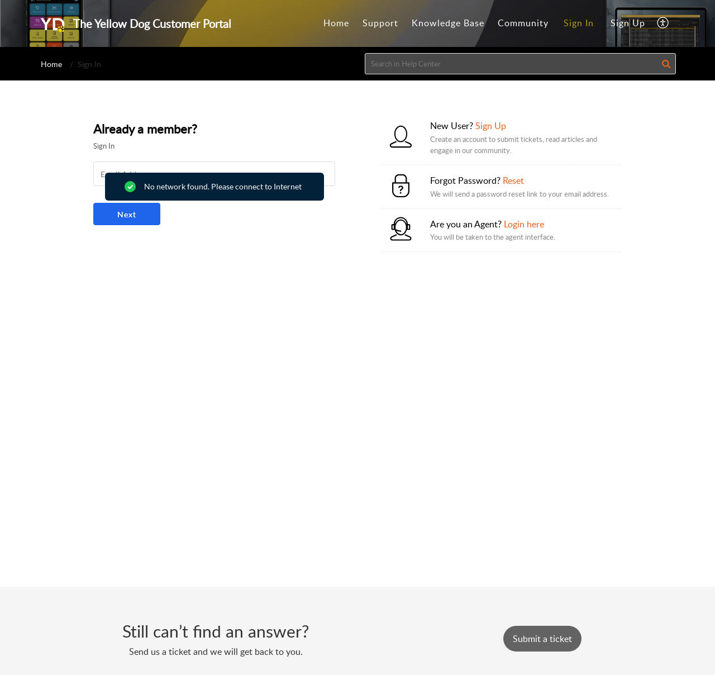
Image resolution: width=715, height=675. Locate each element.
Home (51, 64)
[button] (663, 23)
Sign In (579, 23)
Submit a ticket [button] (542, 639)
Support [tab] (380, 23)
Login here (524, 224)
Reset (513, 180)
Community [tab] (523, 23)
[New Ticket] (542, 639)
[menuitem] (578, 23)
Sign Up (628, 23)
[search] (520, 63)
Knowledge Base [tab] (448, 23)
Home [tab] (336, 23)
